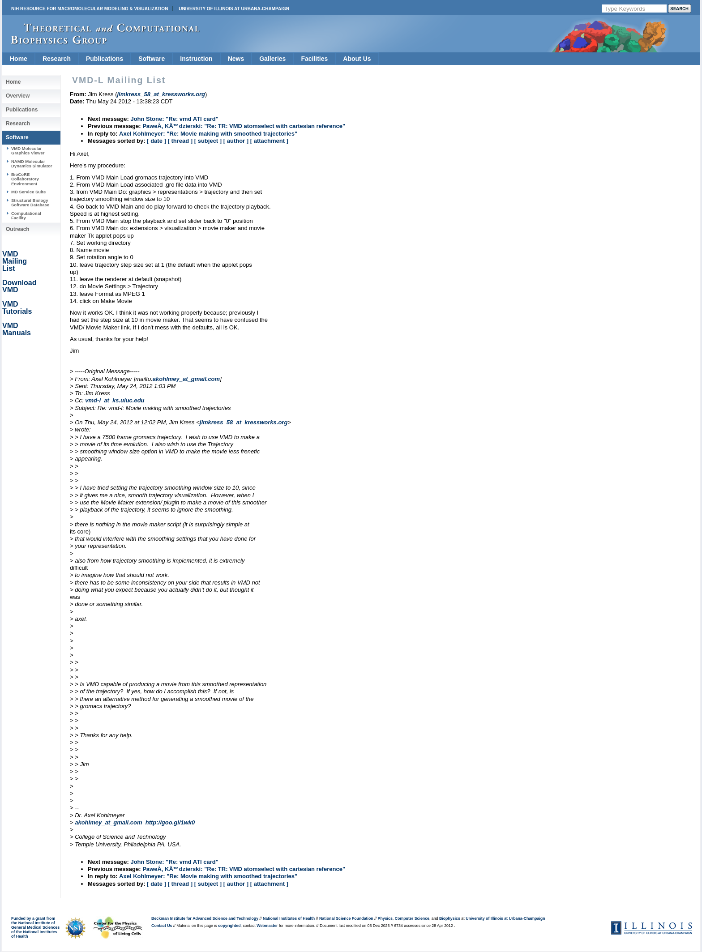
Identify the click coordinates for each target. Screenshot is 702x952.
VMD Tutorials (17, 307)
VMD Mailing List (14, 261)
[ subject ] (208, 140)
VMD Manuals (16, 329)
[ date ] (156, 140)
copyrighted (229, 925)
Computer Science (412, 918)
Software (151, 58)
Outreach (18, 229)
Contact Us (161, 925)
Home (18, 58)
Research (57, 58)
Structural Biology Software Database (30, 202)
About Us (357, 58)
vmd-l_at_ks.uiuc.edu (114, 400)
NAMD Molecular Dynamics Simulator (31, 163)
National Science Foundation (346, 918)
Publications (104, 58)
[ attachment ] (269, 140)
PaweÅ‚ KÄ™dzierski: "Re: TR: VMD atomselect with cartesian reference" (243, 126)
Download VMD (19, 286)
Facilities (314, 58)
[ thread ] (180, 140)
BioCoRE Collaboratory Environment (25, 179)
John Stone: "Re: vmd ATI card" (174, 118)
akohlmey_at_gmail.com (186, 379)
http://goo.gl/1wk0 (170, 822)
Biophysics (449, 918)
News (236, 58)
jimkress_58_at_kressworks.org (244, 422)
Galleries (272, 58)
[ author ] (235, 140)
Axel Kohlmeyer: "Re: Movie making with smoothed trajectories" (208, 133)
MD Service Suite (28, 191)
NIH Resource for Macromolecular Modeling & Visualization (89, 8)
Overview (18, 96)
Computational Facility (26, 215)
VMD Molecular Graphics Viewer (27, 150)
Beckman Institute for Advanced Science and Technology (204, 918)
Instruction (196, 58)
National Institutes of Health (289, 918)
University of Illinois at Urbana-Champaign (234, 8)
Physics (385, 918)
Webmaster (267, 925)
